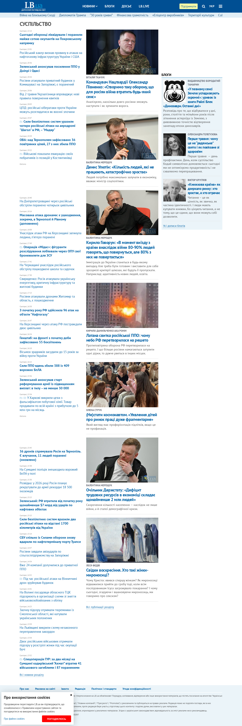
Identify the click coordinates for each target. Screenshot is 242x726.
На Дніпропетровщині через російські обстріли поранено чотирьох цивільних (51, 202)
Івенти (65, 688)
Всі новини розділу (32, 675)
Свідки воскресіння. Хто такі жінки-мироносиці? (117, 572)
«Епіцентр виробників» (168, 15)
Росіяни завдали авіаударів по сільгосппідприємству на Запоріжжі (51, 552)
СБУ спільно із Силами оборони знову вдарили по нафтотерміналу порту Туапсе (51, 538)
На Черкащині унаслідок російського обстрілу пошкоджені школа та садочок (51, 266)
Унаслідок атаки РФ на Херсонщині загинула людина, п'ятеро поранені (51, 234)
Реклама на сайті (45, 688)
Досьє (127, 6)
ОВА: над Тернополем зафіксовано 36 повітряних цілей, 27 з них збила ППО (51, 140)
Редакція (80, 688)
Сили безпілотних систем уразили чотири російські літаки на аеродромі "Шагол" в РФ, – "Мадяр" (51, 124)
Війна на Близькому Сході (37, 15)
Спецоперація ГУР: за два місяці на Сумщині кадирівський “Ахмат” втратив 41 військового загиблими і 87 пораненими (51, 662)
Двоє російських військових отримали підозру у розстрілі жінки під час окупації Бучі (51, 644)
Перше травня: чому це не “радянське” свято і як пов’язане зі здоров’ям (203, 145)
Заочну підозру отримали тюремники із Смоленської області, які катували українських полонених (51, 613)
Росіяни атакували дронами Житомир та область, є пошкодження (51, 297)
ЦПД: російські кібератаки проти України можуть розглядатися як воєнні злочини (51, 108)
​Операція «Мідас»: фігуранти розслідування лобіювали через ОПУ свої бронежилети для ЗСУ (51, 250)
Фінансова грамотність (132, 15)
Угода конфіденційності (137, 688)
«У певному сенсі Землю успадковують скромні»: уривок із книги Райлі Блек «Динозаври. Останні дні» (191, 97)
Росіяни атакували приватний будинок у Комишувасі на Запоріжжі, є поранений (51, 81)
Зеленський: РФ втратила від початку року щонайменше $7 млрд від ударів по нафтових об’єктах (51, 504)
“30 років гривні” (101, 15)
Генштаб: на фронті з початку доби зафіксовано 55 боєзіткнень (51, 338)
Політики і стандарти (103, 688)
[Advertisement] (51, 178)
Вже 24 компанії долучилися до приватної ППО (51, 566)
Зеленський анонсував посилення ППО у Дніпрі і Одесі (51, 67)
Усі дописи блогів (174, 226)
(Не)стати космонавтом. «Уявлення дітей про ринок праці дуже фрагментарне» (121, 417)
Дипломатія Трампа (72, 15)
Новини (90, 6)
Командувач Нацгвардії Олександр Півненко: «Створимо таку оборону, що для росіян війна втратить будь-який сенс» (120, 89)
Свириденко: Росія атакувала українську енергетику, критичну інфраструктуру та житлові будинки (51, 281)
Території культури (201, 15)
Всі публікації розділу (100, 607)
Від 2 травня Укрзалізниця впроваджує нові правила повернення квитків (51, 95)
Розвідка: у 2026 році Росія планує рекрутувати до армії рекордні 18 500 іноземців (51, 486)
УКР (211, 6)
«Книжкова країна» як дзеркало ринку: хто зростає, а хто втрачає (204, 188)
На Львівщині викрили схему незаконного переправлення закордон (51, 628)
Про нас (24, 688)
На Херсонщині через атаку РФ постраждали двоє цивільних (51, 325)
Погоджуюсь (56, 718)
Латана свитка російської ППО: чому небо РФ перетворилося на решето (118, 338)
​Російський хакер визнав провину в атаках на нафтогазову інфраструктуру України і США (51, 53)
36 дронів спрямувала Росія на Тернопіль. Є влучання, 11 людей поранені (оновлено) (51, 454)
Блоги (109, 6)
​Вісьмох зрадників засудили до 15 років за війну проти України (51, 352)
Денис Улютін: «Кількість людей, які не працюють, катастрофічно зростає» (120, 169)
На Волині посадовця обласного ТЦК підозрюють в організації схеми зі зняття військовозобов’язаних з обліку (51, 595)
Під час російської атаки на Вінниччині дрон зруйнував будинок (51, 579)
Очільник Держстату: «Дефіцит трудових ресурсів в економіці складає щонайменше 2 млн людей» (120, 494)
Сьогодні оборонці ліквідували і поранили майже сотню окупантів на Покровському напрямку (51, 37)
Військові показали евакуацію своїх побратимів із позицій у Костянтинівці (51, 154)
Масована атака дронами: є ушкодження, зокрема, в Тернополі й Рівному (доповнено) (51, 218)
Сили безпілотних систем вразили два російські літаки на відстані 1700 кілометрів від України (51, 522)
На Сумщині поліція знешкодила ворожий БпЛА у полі (51, 470)
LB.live (144, 6)
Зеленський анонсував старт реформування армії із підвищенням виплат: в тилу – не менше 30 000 (51, 382)
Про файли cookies (14, 718)
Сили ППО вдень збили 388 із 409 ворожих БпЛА (51, 366)
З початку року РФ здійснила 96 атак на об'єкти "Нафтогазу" (51, 311)
